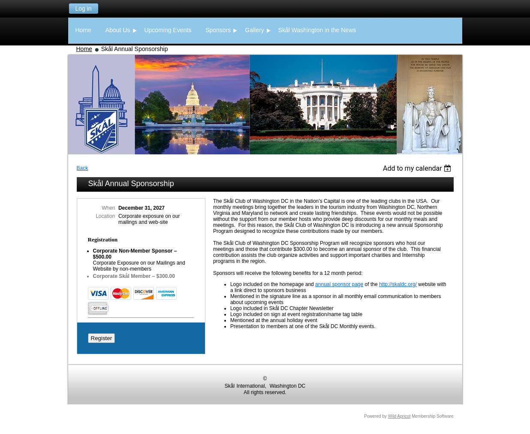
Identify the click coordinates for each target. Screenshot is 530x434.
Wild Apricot (399, 416)
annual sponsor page (339, 284)
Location (105, 216)
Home (84, 48)
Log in (83, 8)
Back (82, 168)
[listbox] (418, 168)
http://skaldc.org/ (398, 284)
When (108, 208)
